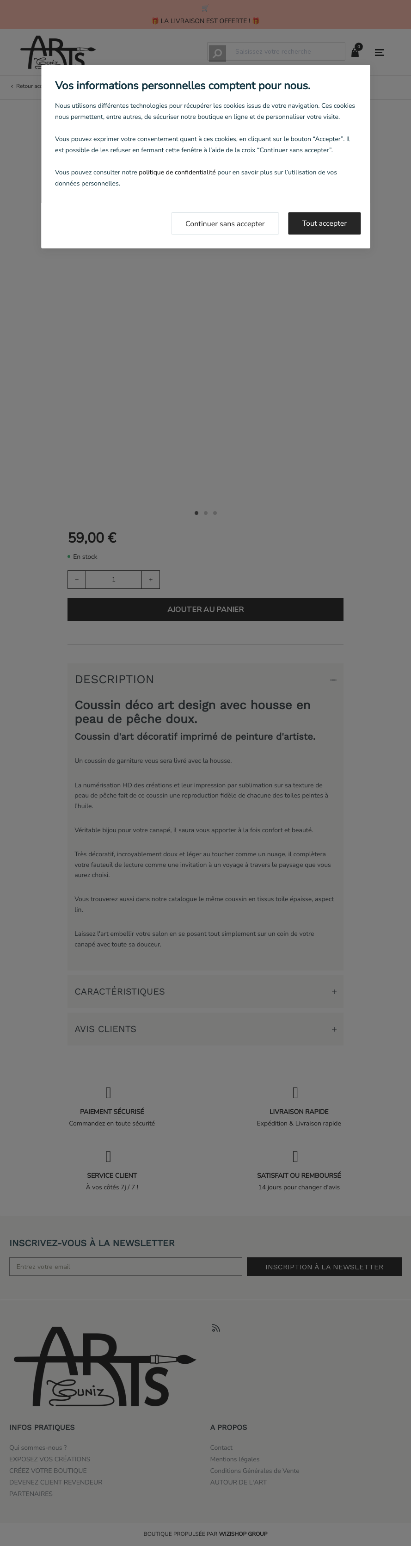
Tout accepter (324, 223)
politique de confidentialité (177, 172)
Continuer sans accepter (225, 224)
